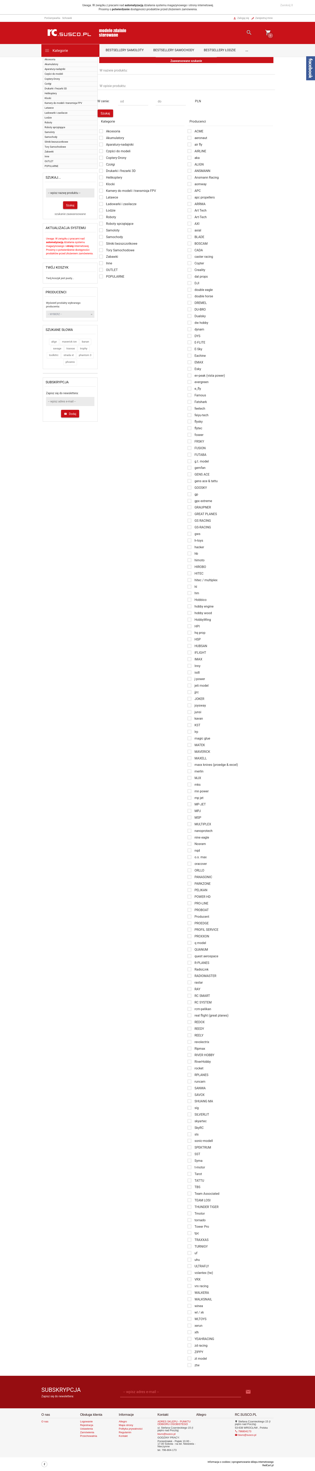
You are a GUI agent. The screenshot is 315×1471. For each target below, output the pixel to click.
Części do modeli (54, 74)
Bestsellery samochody (173, 50)
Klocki (48, 98)
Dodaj (70, 413)
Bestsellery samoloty (125, 50)
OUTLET (49, 161)
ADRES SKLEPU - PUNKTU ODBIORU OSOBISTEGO (174, 1423)
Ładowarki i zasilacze (56, 113)
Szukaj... (53, 177)
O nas (44, 1421)
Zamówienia (87, 1432)
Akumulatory (51, 64)
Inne (47, 156)
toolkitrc (53, 355)
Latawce (49, 107)
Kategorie (56, 50)
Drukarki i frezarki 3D (56, 88)
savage (57, 348)
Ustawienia (86, 1428)
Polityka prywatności (130, 1428)
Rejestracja (86, 1425)
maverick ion (69, 341)
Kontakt (123, 1435)
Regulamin (125, 1432)
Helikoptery (51, 93)
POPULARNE (51, 166)
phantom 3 (85, 355)
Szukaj (70, 205)
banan (85, 341)
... (246, 50)
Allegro (123, 1421)
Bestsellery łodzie (220, 50)
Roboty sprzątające (55, 127)
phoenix (70, 361)
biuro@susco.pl (167, 1433)
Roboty (48, 122)
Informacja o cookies (219, 1462)
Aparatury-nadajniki (55, 69)
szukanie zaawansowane (70, 214)
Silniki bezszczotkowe (56, 141)
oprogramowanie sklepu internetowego (253, 1462)
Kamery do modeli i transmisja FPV (63, 103)
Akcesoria (50, 59)
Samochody (51, 137)
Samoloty (50, 132)
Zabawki (49, 151)
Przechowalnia (88, 1435)
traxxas (70, 348)
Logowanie (86, 1421)
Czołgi (48, 83)
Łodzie (48, 117)
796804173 (243, 1431)
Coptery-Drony (52, 79)
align (54, 341)
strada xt (69, 355)
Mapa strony (126, 1425)
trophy (83, 348)
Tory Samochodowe (55, 146)
